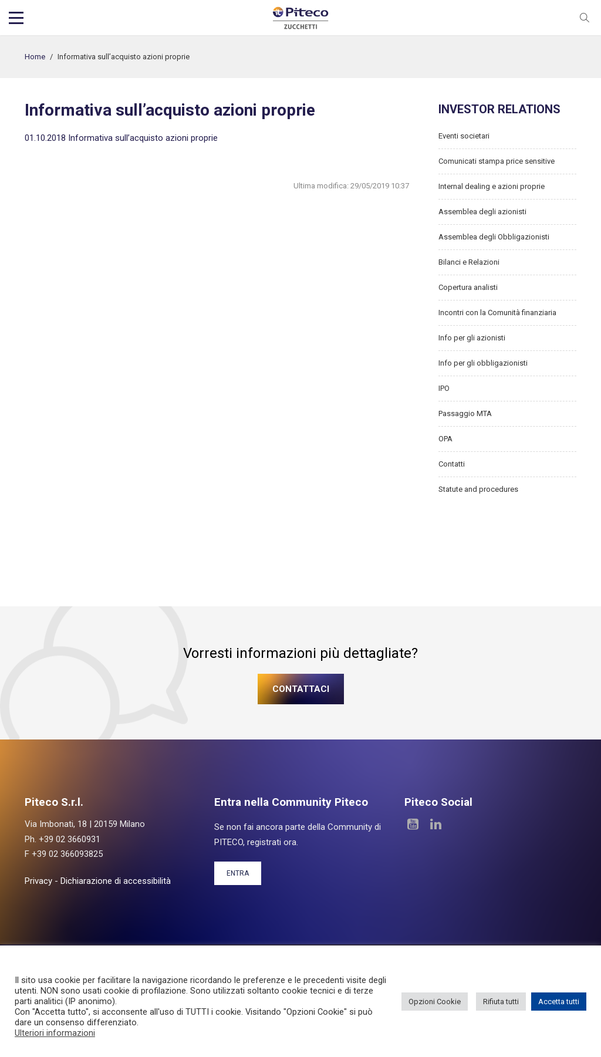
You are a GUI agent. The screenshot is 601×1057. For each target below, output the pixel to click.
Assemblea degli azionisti (482, 211)
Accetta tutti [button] (558, 1001)
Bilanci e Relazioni (468, 262)
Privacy (38, 881)
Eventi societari (463, 135)
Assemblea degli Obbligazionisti (493, 236)
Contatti (451, 464)
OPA (445, 438)
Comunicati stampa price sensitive (496, 161)
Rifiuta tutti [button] (501, 1001)
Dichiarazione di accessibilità (115, 881)
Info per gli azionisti (471, 337)
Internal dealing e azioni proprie (491, 186)
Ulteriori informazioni (55, 1033)
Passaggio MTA (465, 413)
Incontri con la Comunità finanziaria (497, 312)
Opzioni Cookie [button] (434, 1001)
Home (35, 56)
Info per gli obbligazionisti (483, 363)
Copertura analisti (468, 287)
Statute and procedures (478, 489)
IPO (444, 388)
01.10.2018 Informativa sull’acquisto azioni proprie (121, 138)
